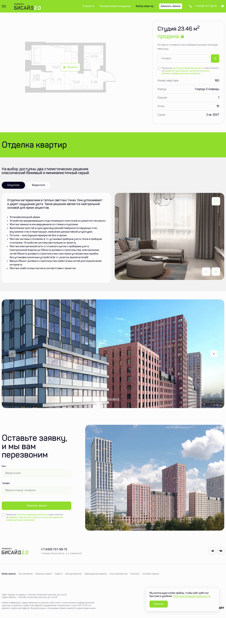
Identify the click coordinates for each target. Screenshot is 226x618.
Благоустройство (73, 574)
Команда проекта (43, 574)
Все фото (113, 399)
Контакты (134, 574)
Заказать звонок (36, 505)
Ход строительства (119, 574)
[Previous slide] (12, 353)
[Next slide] (216, 271)
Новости (59, 574)
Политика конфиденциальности (191, 596)
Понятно (159, 604)
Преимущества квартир (95, 574)
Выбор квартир (9, 574)
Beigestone (38, 185)
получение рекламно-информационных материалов (185, 72)
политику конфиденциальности (187, 68)
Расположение (25, 574)
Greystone (13, 185)
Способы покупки (150, 574)
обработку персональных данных (181, 71)
